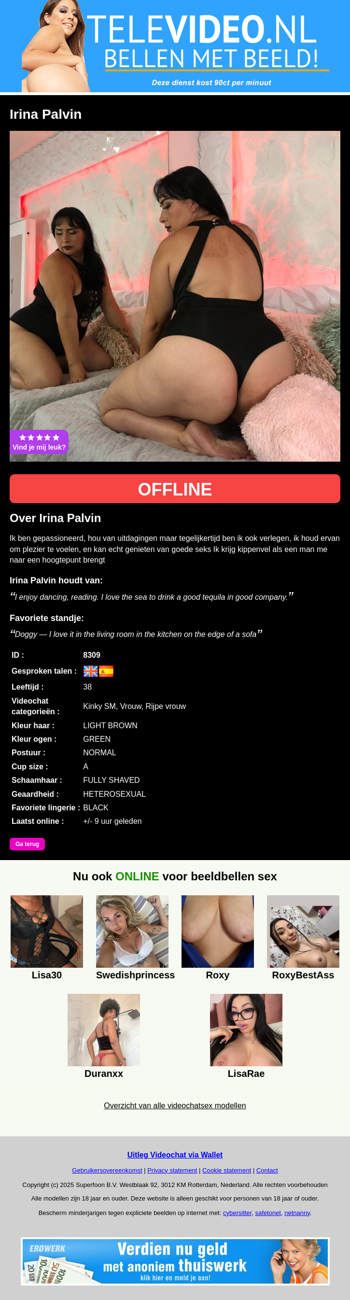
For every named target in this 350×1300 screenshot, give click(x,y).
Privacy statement (172, 1170)
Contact (267, 1170)
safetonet (268, 1212)
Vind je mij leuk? (39, 442)
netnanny (297, 1212)
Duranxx (103, 1073)
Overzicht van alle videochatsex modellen (175, 1106)
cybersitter (237, 1212)
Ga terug (27, 844)
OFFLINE (175, 489)
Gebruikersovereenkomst (107, 1170)
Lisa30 (47, 975)
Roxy (218, 975)
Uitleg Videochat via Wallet (175, 1155)
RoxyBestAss (303, 975)
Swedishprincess (132, 975)
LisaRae (246, 1073)
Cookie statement (226, 1170)
